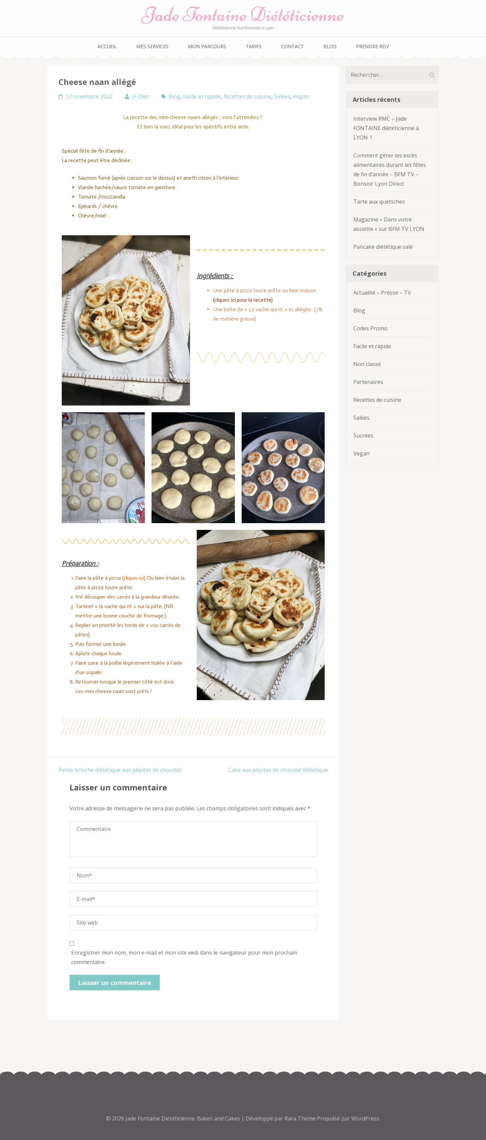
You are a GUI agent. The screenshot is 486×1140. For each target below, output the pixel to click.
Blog (329, 46)
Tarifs (254, 46)
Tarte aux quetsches (379, 201)
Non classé (367, 364)
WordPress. (365, 1118)
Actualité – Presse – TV (382, 292)
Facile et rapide (202, 96)
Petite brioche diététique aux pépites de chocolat (119, 770)
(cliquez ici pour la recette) (243, 300)
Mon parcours (207, 46)
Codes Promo (370, 328)
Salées (282, 96)
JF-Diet (140, 96)
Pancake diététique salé (383, 246)
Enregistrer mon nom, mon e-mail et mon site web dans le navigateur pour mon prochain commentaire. (184, 957)
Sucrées (363, 435)
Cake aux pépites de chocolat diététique (278, 770)
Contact (292, 46)
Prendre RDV (372, 46)
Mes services (152, 46)
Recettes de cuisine (247, 96)
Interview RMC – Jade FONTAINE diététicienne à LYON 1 (386, 128)
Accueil (107, 46)
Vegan (301, 96)
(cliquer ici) (133, 578)
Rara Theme (301, 1118)
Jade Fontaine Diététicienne (243, 14)
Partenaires (368, 382)
